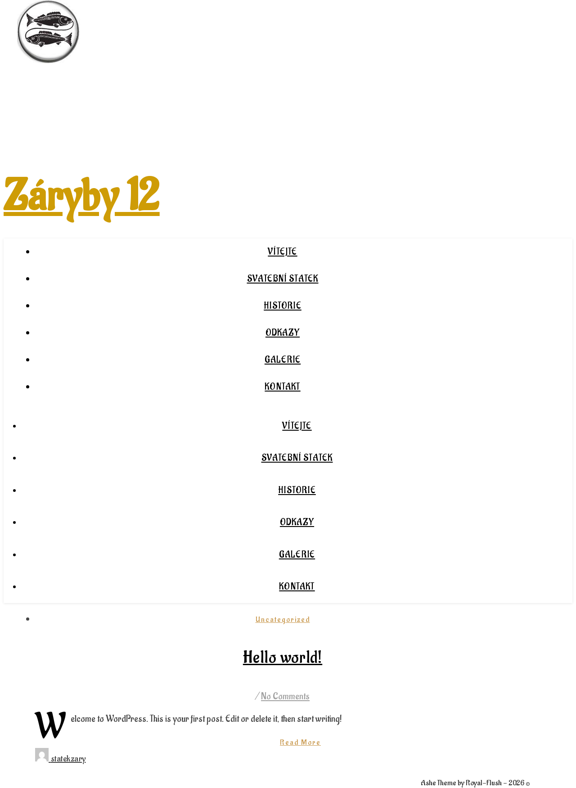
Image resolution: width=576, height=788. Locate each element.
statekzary (68, 758)
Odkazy (283, 333)
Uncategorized (283, 620)
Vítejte (282, 252)
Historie (283, 306)
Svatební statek (283, 279)
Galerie (283, 360)
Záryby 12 (82, 197)
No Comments (285, 696)
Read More (300, 742)
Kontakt (282, 387)
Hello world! (282, 658)
